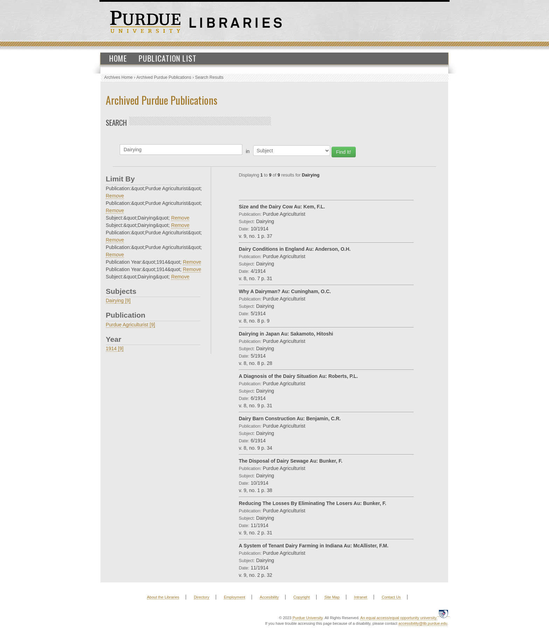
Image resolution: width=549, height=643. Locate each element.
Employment (234, 597)
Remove (115, 196)
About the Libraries (163, 597)
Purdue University (307, 618)
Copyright (301, 597)
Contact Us (391, 597)
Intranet (360, 597)
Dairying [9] (118, 300)
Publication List (167, 58)
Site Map (331, 597)
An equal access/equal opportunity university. (398, 618)
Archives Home (118, 77)
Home (118, 58)
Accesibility (269, 597)
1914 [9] (115, 348)
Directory (201, 597)
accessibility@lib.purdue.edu (422, 623)
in (248, 151)
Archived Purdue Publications (164, 77)
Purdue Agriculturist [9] (130, 324)
